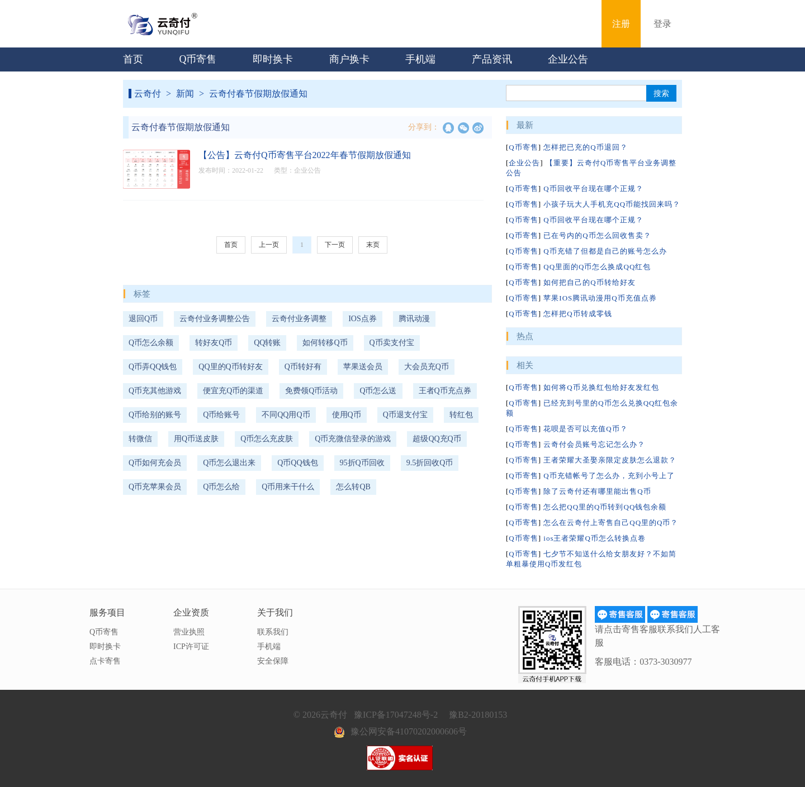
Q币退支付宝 (405, 415)
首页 (133, 59)
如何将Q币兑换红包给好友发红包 (601, 387)
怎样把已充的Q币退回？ (585, 147)
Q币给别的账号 (155, 415)
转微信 (140, 439)
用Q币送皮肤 (196, 439)
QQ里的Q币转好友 (230, 367)
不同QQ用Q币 (286, 415)
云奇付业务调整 (299, 318)
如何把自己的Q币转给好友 (589, 282)
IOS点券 (362, 318)
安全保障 (272, 661)
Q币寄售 (198, 59)
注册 (621, 23)
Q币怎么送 (377, 391)
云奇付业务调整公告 (214, 318)
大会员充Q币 (426, 367)
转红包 (461, 415)
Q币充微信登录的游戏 (353, 439)
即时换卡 (273, 59)
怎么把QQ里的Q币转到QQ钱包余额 (604, 507)
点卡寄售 (105, 661)
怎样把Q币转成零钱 (577, 313)
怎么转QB (353, 487)
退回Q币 (143, 318)
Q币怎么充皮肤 (266, 439)
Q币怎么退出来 (229, 463)
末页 (373, 245)
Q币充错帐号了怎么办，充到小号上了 (608, 475)
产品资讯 (492, 59)
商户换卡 (349, 59)
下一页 (335, 245)
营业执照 (189, 632)
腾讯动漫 (414, 318)
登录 (662, 23)
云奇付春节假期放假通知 (258, 93)
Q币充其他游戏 (155, 391)
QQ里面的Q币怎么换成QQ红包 (597, 267)
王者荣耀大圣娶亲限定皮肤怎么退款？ (609, 460)
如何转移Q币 (324, 342)
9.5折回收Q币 (429, 463)
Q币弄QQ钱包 (153, 367)
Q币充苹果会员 (155, 487)
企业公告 (568, 59)
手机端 (420, 59)
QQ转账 (267, 342)
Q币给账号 (221, 415)
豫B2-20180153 (478, 714)
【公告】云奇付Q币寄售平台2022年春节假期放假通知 (304, 155)
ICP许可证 (191, 646)
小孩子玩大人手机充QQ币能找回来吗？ (611, 204)
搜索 (661, 93)
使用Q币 (346, 415)
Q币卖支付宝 (392, 342)
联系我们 (272, 632)
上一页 (269, 245)
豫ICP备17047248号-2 (396, 714)
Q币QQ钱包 (297, 463)
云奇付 (147, 93)
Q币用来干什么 (288, 487)
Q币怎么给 (221, 487)
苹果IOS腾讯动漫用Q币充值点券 (599, 298)
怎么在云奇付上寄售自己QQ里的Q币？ (610, 522)
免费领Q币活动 (311, 391)
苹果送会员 (362, 367)
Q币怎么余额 (151, 342)
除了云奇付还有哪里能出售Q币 (597, 491)
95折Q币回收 (362, 463)
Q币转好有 (303, 367)
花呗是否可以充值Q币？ (585, 428)
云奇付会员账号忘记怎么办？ (594, 444)
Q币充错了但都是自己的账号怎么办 (604, 251)
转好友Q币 (213, 342)
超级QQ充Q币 (437, 439)
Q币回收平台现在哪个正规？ (593, 188)
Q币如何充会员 (155, 463)
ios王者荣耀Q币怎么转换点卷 (594, 538)
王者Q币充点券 (445, 391)
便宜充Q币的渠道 (233, 391)
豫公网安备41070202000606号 (409, 731)
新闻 (185, 93)
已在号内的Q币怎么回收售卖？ (597, 235)
